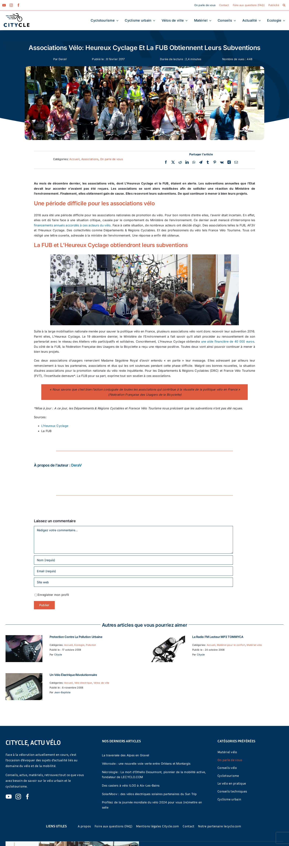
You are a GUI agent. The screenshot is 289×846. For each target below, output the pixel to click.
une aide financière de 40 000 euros (227, 341)
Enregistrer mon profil (53, 595)
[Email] (236, 162)
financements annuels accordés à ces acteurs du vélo (72, 225)
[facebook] (18, 5)
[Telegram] (200, 162)
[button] (284, 5)
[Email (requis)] (133, 571)
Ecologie (79, 644)
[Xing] (229, 162)
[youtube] (4, 5)
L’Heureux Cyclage (54, 426)
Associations (90, 159)
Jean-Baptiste (62, 692)
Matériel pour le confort (231, 644)
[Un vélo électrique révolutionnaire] (24, 675)
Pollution (91, 644)
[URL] (133, 582)
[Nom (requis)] (133, 560)
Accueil (74, 159)
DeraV (63, 59)
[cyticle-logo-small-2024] (16, 15)
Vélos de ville (101, 682)
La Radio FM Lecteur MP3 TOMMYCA (217, 637)
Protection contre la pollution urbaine (76, 637)
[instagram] (11, 5)
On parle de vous (111, 159)
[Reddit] (180, 162)
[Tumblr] (207, 162)
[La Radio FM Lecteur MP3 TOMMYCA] (166, 637)
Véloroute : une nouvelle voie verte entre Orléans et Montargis (146, 763)
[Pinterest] (214, 162)
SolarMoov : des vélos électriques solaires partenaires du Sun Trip (149, 794)
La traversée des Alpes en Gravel (125, 755)
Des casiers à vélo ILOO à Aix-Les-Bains (130, 785)
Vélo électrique (83, 682)
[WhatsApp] (194, 162)
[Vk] (221, 162)
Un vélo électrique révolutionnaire (73, 675)
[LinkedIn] (187, 162)
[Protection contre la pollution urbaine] (24, 637)
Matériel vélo (254, 644)
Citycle (58, 654)
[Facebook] (165, 162)
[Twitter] (173, 162)
